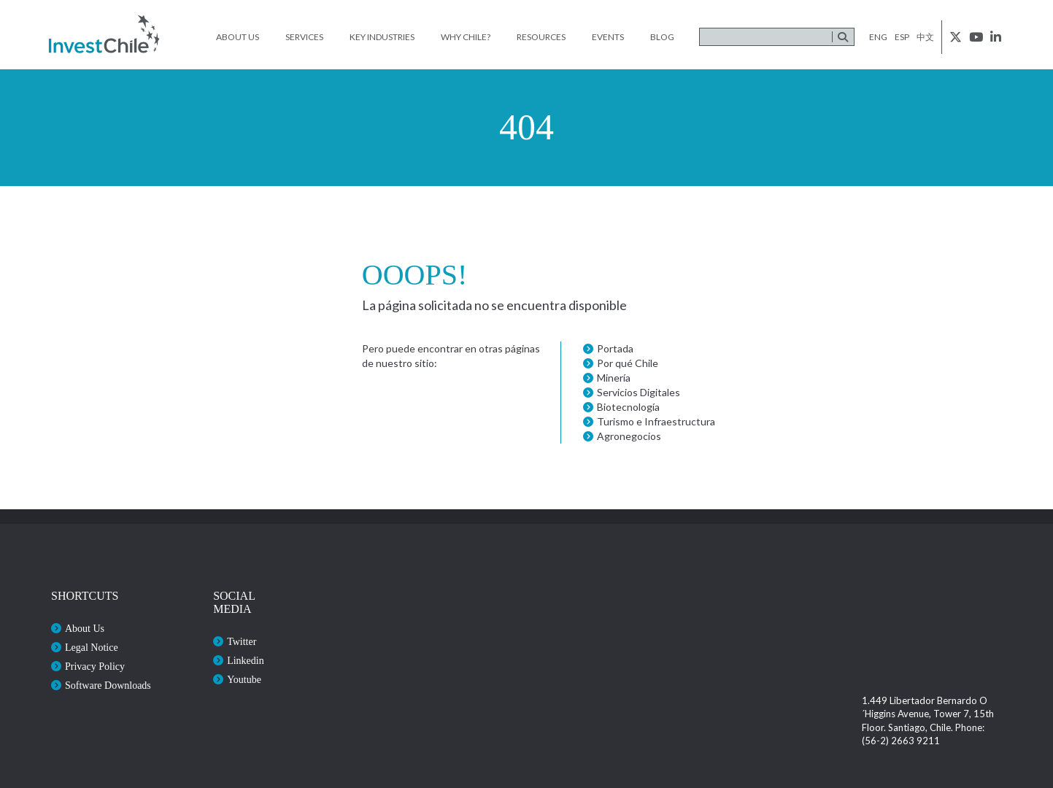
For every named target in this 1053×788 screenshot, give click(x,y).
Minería (613, 377)
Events (608, 36)
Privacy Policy (95, 666)
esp (902, 36)
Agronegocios (629, 436)
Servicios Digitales (638, 392)
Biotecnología (628, 407)
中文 (925, 36)
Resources (541, 36)
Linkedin (245, 660)
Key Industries (382, 36)
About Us (237, 36)
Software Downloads (108, 685)
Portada (615, 348)
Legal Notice (91, 647)
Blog (662, 36)
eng (878, 36)
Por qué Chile (627, 363)
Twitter (241, 641)
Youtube (244, 679)
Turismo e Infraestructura (656, 421)
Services (304, 36)
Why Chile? (465, 36)
